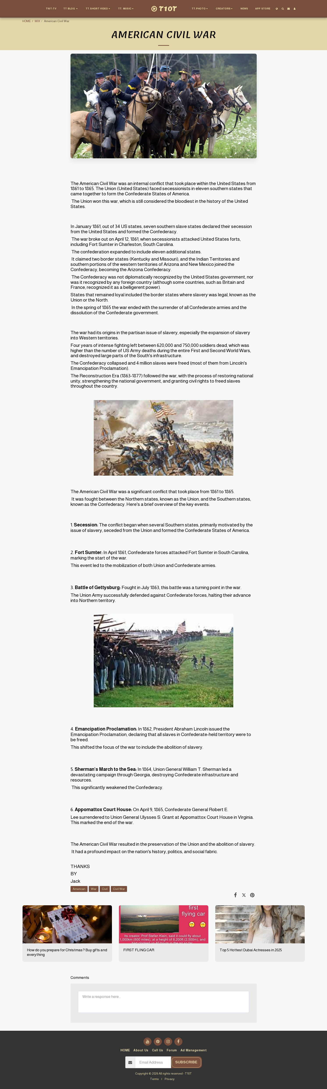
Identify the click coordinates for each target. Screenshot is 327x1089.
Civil (105, 889)
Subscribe (186, 1062)
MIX (37, 21)
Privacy (170, 1079)
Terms (154, 1079)
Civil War (119, 889)
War (93, 889)
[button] (71, 8)
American (79, 889)
